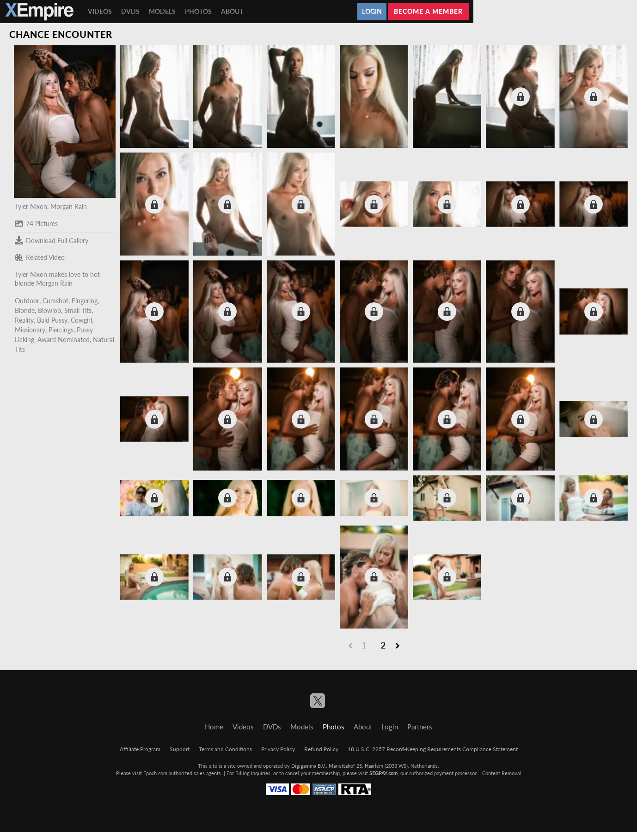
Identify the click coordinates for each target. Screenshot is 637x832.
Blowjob (49, 310)
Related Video (40, 257)
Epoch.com (155, 773)
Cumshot (55, 301)
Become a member (428, 11)
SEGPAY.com (383, 773)
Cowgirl (81, 320)
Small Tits (78, 310)
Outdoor (27, 301)
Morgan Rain (68, 206)
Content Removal (501, 773)
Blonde (25, 310)
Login (372, 11)
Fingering (85, 301)
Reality (24, 320)
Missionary (30, 330)
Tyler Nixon (31, 206)
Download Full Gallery (51, 240)
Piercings (61, 330)
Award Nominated (63, 339)
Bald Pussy (52, 320)
